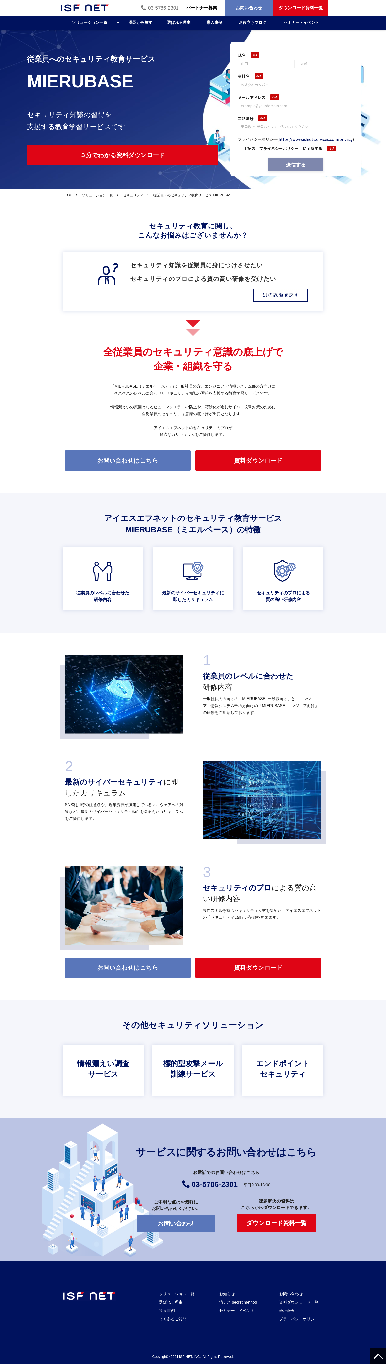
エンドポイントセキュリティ (282, 1070)
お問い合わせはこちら (127, 460)
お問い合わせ (249, 7)
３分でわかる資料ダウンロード (122, 155)
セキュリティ (133, 195)
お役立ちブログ (252, 22)
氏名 (242, 55)
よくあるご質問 (173, 1319)
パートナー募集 (201, 7)
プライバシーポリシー (299, 1319)
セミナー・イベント (301, 22)
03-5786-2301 (163, 8)
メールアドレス (251, 97)
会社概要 (287, 1311)
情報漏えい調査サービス (103, 1070)
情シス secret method (238, 1302)
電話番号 (246, 118)
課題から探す (140, 22)
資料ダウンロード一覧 (299, 1302)
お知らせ (227, 1294)
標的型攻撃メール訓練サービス (193, 1070)
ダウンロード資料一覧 (301, 7)
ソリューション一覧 (89, 22)
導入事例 (214, 22)
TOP (68, 195)
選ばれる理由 (179, 22)
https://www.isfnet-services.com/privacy (316, 139)
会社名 (244, 76)
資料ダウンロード (258, 460)
